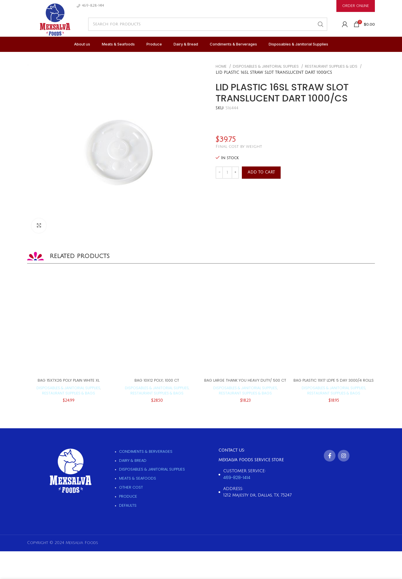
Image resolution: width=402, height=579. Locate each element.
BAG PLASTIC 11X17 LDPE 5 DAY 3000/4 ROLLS (333, 380)
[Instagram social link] (343, 456)
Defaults (128, 505)
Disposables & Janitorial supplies (266, 66)
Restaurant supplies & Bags (68, 393)
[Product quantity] (227, 172)
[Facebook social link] (329, 456)
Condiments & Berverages (145, 451)
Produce (128, 496)
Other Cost (131, 487)
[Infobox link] (90, 5)
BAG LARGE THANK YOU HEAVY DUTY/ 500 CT (245, 380)
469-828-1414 (236, 477)
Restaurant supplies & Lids (332, 66)
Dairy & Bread (132, 460)
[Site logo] (54, 26)
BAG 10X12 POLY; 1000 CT (156, 380)
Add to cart (261, 172)
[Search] (207, 24)
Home (222, 66)
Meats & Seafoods (137, 478)
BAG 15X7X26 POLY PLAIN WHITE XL (68, 380)
